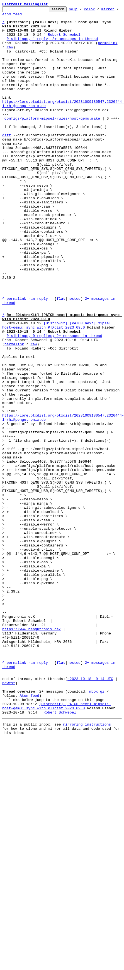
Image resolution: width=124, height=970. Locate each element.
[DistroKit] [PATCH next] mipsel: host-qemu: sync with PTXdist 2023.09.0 (58, 387)
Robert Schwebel (64, 40)
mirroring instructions (87, 863)
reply (42, 357)
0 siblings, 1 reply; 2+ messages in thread (52, 45)
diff (6, 160)
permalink (107, 50)
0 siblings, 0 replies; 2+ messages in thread (54, 400)
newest (8, 815)
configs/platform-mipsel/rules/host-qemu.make (52, 140)
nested (74, 357)
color (98, 10)
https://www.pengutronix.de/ (31, 752)
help (81, 10)
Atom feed (31, 16)
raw (5, 55)
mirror (8, 16)
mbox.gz (96, 825)
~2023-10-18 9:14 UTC (90, 810)
